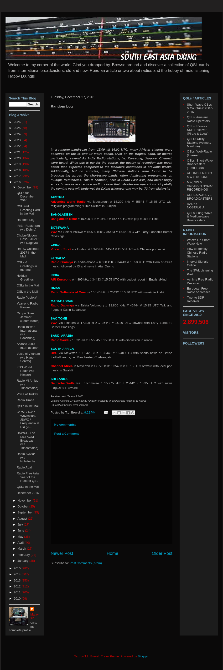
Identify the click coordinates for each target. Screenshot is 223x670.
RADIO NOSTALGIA (195, 205)
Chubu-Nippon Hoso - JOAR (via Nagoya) (28, 239)
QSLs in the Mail (28, 285)
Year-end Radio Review (27, 305)
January (23, 560)
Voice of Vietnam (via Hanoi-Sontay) (28, 357)
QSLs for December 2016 (26, 196)
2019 (18, 164)
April (21, 542)
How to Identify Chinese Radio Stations (197, 252)
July (20, 524)
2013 (18, 580)
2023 (18, 140)
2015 (18, 568)
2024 (18, 134)
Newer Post (62, 553)
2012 (18, 586)
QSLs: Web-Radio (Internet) (199, 153)
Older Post (162, 553)
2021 (18, 152)
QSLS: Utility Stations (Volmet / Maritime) (199, 142)
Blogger (143, 656)
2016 (18, 182)
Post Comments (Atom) (86, 563)
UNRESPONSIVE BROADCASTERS (200, 196)
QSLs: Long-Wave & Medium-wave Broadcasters (199, 216)
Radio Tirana (25, 400)
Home (112, 553)
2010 (18, 598)
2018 (18, 170)
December (25, 187)
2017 (18, 176)
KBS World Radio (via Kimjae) (25, 370)
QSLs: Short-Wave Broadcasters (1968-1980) (200, 164)
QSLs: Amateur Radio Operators (198, 119)
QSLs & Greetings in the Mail (27, 266)
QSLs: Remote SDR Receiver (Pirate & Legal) (197, 129)
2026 (18, 122)
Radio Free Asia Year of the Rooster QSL (28, 477)
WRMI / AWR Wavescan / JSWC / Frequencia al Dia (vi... (28, 419)
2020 (18, 158)
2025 (18, 128)
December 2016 (28, 493)
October (23, 506)
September (25, 512)
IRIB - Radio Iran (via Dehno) (28, 227)
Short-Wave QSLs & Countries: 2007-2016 (200, 108)
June (21, 530)
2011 (18, 592)
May (20, 536)
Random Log (25, 220)
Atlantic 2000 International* (28, 346)
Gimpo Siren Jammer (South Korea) (28, 316)
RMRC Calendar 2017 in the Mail (28, 252)
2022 (18, 146)
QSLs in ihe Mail (28, 406)
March (22, 548)
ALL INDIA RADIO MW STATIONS (199, 175)
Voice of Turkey (27, 394)
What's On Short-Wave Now (199, 242)
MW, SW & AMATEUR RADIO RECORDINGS (200, 185)
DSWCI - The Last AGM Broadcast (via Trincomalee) (27, 440)
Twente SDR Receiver (195, 299)
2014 (18, 574)
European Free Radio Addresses (198, 290)
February (24, 555)
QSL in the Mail (27, 291)
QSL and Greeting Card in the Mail (28, 209)
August (22, 518)
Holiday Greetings (25, 277)
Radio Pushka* (27, 297)
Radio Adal (24, 467)
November (25, 500)
